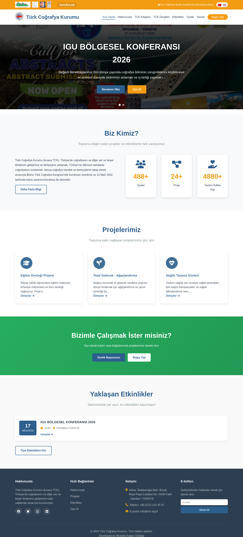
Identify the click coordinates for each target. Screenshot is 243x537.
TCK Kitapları (143, 17)
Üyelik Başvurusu (108, 357)
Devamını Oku (111, 89)
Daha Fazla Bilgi (31, 189)
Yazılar (201, 17)
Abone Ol (204, 510)
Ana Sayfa (109, 17)
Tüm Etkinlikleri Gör (33, 450)
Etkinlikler (178, 17)
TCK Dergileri (161, 17)
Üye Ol (137, 89)
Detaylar (27, 300)
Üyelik (190, 17)
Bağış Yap (218, 17)
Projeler (75, 496)
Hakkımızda (125, 17)
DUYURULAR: (67, 4)
